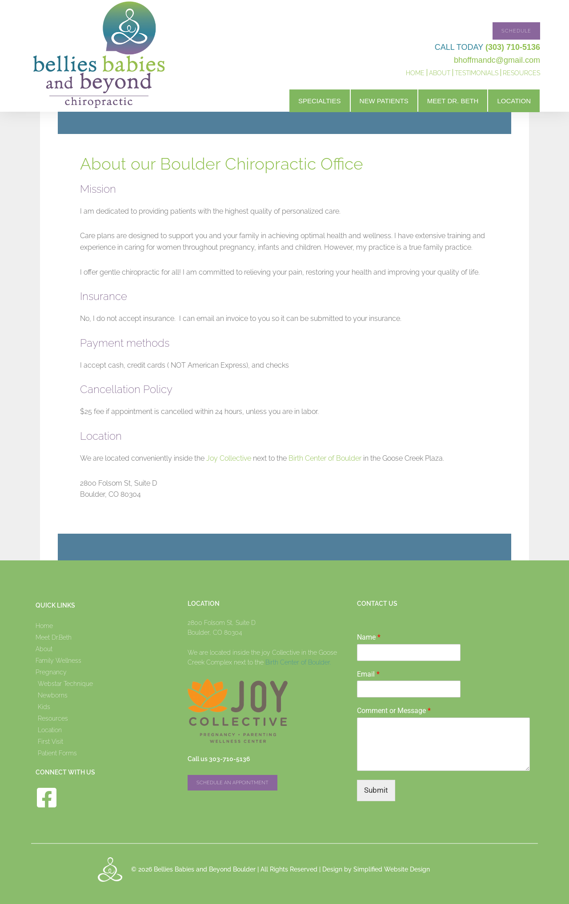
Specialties (319, 101)
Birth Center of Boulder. (298, 662)
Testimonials (476, 73)
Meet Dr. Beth (453, 101)
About (439, 73)
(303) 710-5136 (512, 47)
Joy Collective (229, 458)
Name (369, 637)
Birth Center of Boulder (325, 458)
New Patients (384, 101)
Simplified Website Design (391, 869)
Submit (376, 790)
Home (415, 73)
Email (368, 674)
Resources (521, 73)
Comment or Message (394, 710)
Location (514, 101)
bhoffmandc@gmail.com (497, 60)
